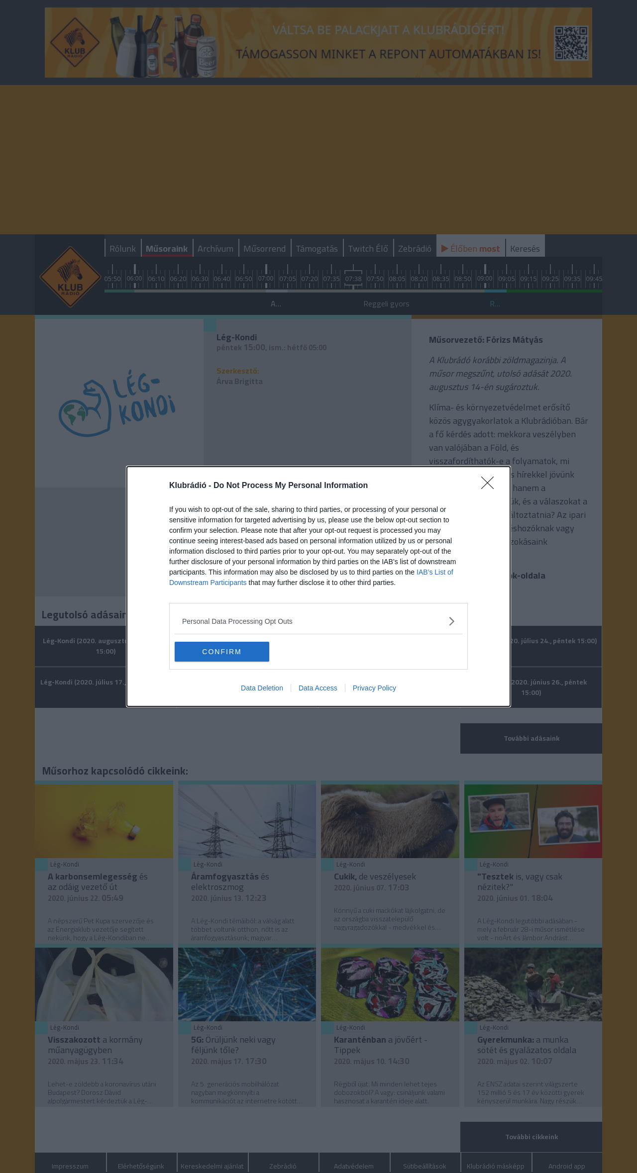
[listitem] (318, 621)
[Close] (490, 486)
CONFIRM (221, 652)
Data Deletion (262, 688)
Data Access (318, 688)
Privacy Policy (374, 688)
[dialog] (318, 586)
